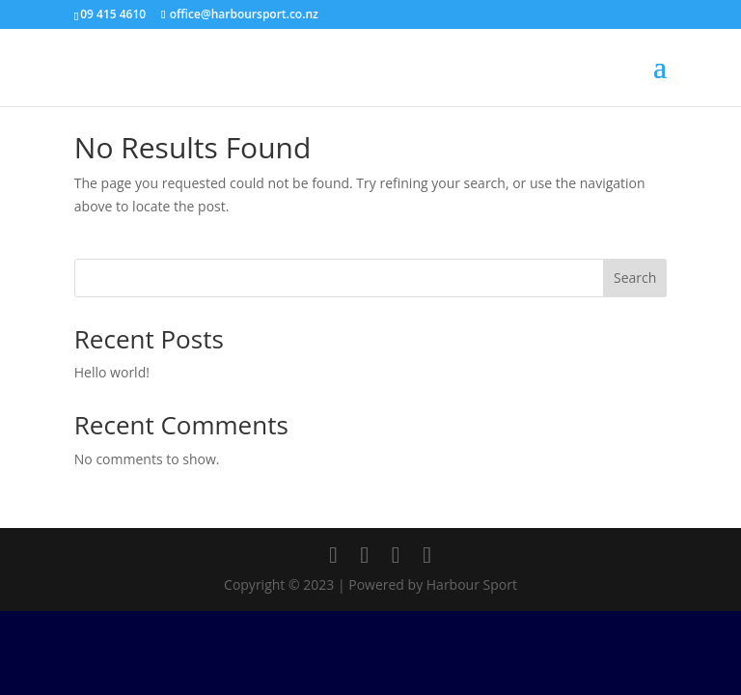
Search (635, 277)
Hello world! (112, 372)
